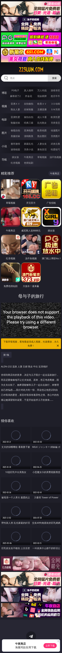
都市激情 (15, 143)
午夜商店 (28, 157)
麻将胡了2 (15, 96)
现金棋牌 (42, 96)
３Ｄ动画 (55, 103)
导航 (4, 159)
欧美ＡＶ (42, 103)
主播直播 (42, 109)
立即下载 (50, 645)
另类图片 (55, 136)
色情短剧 (28, 162)
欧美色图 (42, 130)
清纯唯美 (28, 136)
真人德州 (28, 90)
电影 (4, 119)
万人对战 (42, 90)
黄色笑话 (42, 149)
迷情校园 (15, 149)
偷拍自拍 (28, 117)
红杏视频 (15, 162)
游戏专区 (55, 90)
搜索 (54, 78)
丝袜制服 (28, 109)
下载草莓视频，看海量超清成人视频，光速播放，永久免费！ (31, 344)
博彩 (4, 93)
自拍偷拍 (28, 103)
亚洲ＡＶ (15, 103)
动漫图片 (55, 130)
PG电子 (15, 90)
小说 (4, 146)
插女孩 (15, 157)
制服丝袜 (15, 122)
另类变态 (55, 122)
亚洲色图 (28, 130)
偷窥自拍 (15, 130)
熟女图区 (42, 136)
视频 (4, 106)
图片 (4, 133)
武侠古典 (55, 143)
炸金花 (28, 96)
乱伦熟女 (42, 122)
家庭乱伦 (28, 143)
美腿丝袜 (15, 136)
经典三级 (28, 122)
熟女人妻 (15, 109)
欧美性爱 (55, 117)
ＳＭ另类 (55, 109)
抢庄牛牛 (55, 96)
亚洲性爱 (15, 117)
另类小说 (28, 149)
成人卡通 (42, 117)
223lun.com (31, 69)
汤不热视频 (55, 157)
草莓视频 (42, 157)
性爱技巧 (55, 149)
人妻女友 (42, 143)
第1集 (6, 354)
